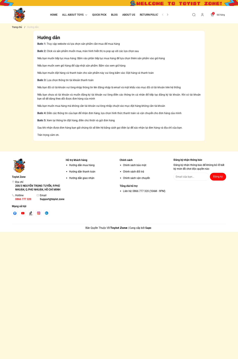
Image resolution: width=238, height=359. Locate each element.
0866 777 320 (23, 199)
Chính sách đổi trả (133, 171)
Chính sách (126, 160)
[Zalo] (46, 213)
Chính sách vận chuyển (136, 178)
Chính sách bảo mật (134, 165)
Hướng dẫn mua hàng (82, 165)
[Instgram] (38, 213)
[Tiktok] (30, 213)
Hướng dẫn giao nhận (81, 178)
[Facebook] (15, 213)
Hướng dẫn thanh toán (82, 171)
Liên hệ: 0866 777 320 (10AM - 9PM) (144, 191)
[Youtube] (22, 213)
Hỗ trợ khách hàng (76, 160)
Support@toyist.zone (52, 199)
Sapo (148, 227)
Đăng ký (218, 176)
